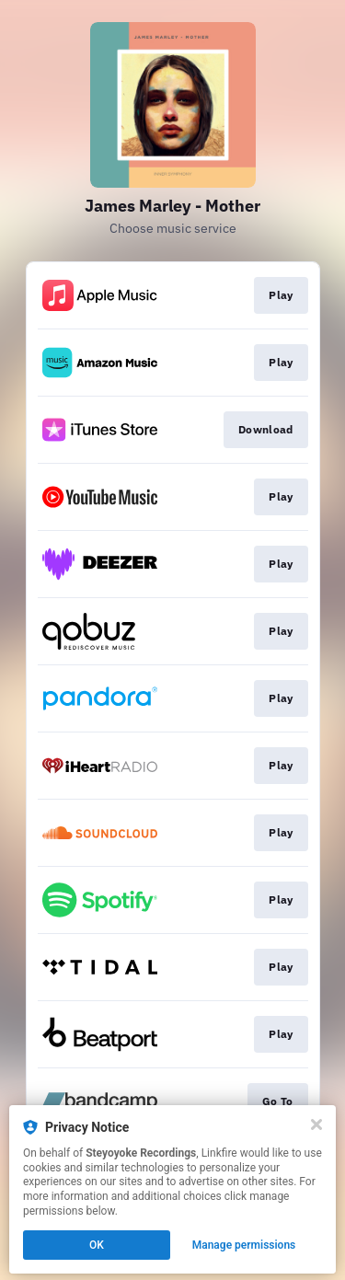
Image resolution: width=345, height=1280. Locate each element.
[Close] (316, 1124)
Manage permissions (244, 1245)
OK (96, 1245)
